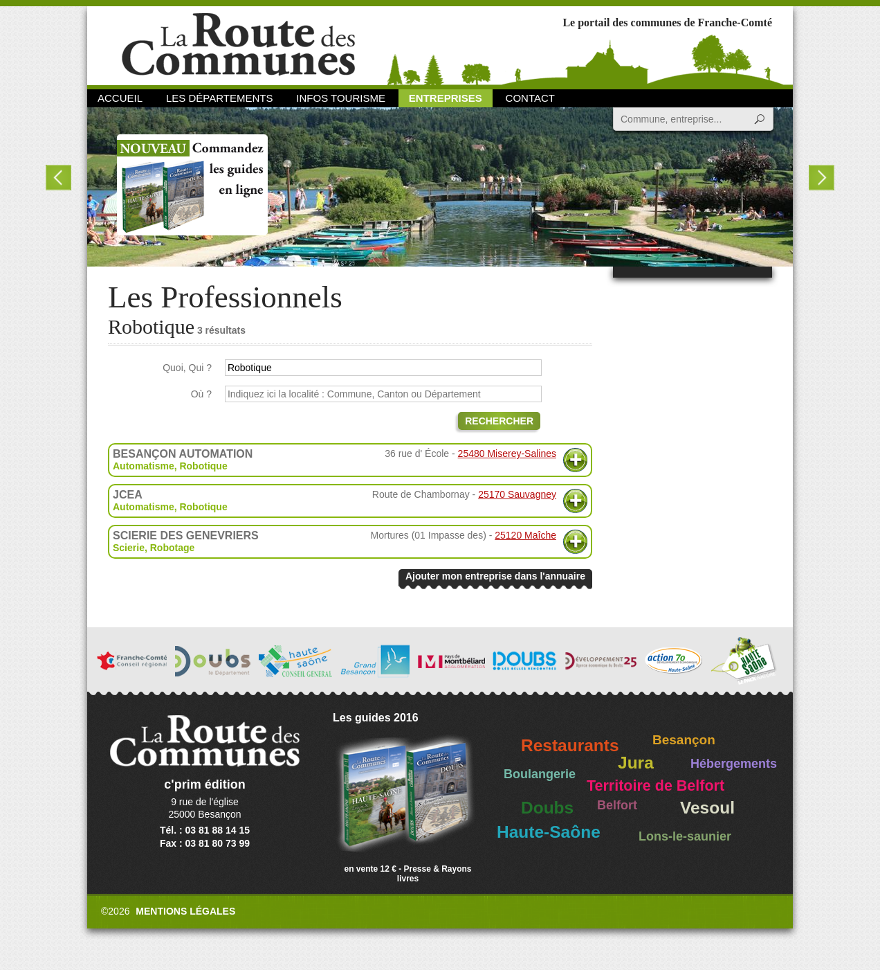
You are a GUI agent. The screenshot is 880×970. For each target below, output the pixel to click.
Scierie (129, 547)
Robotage (172, 547)
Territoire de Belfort (655, 786)
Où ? (201, 393)
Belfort (617, 805)
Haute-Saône (549, 832)
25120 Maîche (525, 535)
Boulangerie (540, 774)
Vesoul (707, 807)
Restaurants (570, 745)
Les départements (219, 98)
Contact (530, 98)
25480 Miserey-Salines (507, 453)
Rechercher (499, 420)
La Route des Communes (238, 44)
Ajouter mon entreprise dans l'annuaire (495, 576)
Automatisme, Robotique (170, 465)
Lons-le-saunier (685, 836)
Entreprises (445, 98)
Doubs (547, 807)
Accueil (120, 98)
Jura (636, 762)
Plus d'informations (575, 460)
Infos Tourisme (340, 98)
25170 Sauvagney (517, 494)
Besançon (683, 740)
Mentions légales (185, 911)
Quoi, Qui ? (187, 367)
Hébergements (733, 764)
